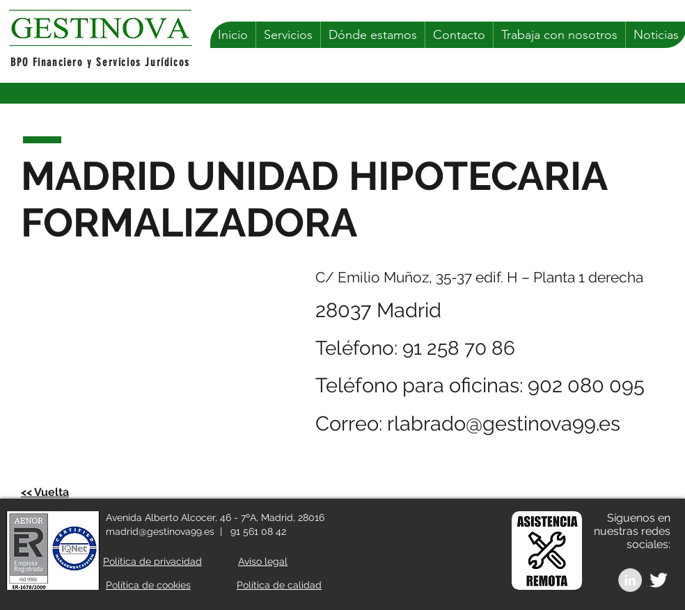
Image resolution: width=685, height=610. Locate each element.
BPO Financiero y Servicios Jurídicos (100, 62)
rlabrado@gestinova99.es (503, 423)
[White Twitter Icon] (658, 580)
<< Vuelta (45, 492)
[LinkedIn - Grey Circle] (630, 580)
